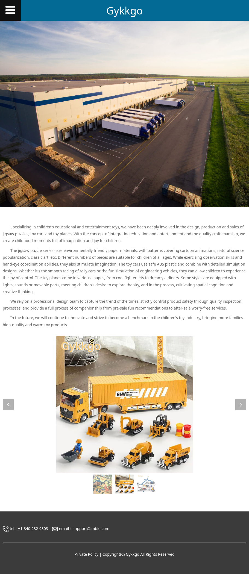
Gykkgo (124, 10)
